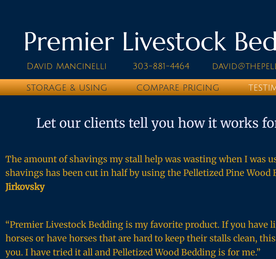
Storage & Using (66, 87)
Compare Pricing (178, 87)
